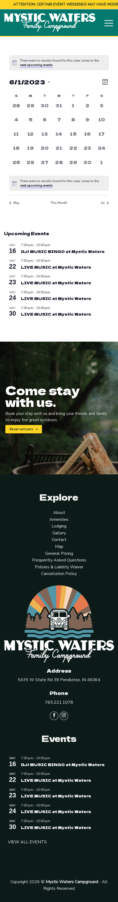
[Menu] (108, 22)
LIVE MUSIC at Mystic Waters (56, 266)
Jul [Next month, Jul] (105, 202)
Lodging (59, 526)
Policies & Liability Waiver (59, 567)
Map (59, 546)
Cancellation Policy (59, 573)
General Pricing (59, 553)
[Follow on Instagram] (64, 715)
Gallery (59, 533)
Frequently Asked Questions (59, 560)
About (59, 512)
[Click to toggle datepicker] (29, 81)
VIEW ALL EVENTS (27, 842)
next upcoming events (36, 64)
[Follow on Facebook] (54, 715)
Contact (59, 539)
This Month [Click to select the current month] (58, 202)
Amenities (59, 519)
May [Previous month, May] (14, 202)
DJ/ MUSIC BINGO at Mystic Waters (63, 251)
